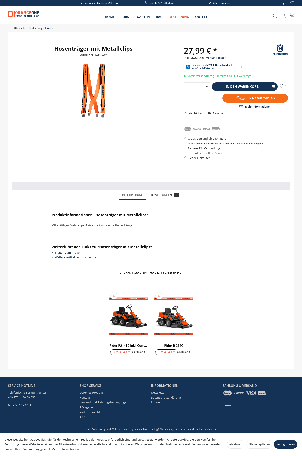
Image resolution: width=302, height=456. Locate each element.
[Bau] (159, 18)
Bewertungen (165, 195)
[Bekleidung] (179, 18)
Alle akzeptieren (259, 444)
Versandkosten (142, 429)
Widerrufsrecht (90, 412)
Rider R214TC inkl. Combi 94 (128, 345)
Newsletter (158, 392)
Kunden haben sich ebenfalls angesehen (151, 273)
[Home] (110, 18)
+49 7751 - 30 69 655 (21, 397)
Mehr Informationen (65, 449)
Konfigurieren (285, 444)
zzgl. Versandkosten (212, 58)
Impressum (158, 402)
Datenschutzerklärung (166, 397)
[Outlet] (201, 18)
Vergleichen (193, 113)
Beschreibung (132, 195)
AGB (82, 417)
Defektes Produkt (91, 392)
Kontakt (85, 397)
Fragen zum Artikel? (67, 252)
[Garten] (143, 18)
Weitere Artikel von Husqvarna (74, 257)
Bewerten (216, 113)
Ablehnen (235, 444)
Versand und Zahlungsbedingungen (104, 402)
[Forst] (126, 18)
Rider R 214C (173, 345)
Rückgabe (86, 407)
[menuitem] (281, 2)
